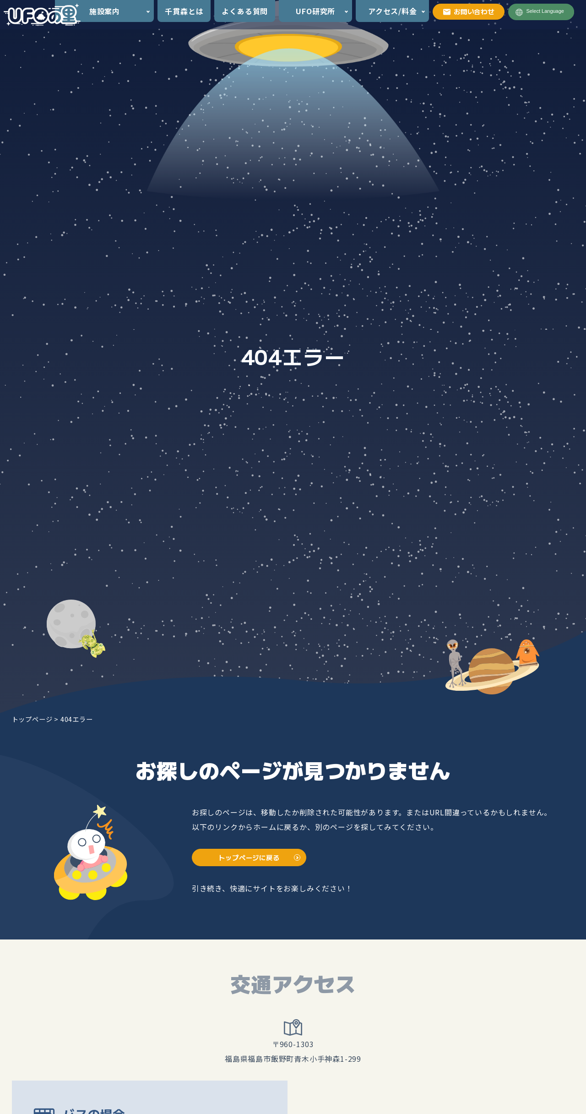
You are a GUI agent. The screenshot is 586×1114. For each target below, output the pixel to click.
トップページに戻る (248, 857)
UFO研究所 (315, 10)
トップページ (32, 719)
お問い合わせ (468, 11)
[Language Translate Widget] (549, 11)
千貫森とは (184, 10)
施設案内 (104, 10)
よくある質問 (245, 10)
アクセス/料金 (392, 10)
